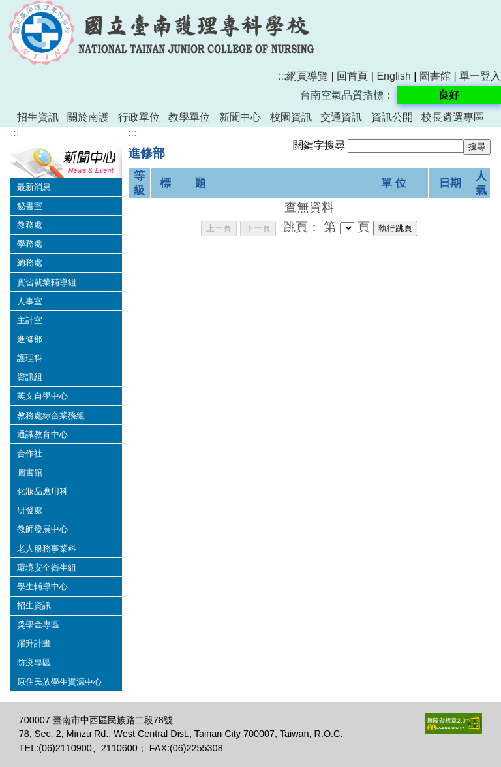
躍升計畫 (34, 643)
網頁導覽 (307, 76)
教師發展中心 (42, 529)
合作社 (29, 453)
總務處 (29, 263)
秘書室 (29, 206)
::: (282, 76)
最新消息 (34, 187)
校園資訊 (291, 117)
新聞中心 (240, 117)
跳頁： (301, 227)
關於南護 (88, 117)
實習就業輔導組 (46, 282)
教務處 (29, 225)
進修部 (29, 339)
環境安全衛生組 (46, 567)
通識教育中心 (42, 434)
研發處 (29, 510)
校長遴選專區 (452, 117)
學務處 (29, 244)
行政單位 (139, 117)
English (393, 76)
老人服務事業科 (46, 549)
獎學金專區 (38, 624)
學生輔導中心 (42, 586)
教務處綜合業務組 (51, 415)
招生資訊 (38, 117)
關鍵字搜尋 (319, 145)
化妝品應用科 (42, 491)
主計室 (29, 320)
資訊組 (29, 377)
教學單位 (189, 117)
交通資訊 (341, 117)
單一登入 (480, 76)
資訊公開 (392, 117)
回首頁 (352, 76)
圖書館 (435, 76)
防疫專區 (34, 662)
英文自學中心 (42, 396)
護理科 (29, 358)
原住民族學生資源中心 (59, 682)
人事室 (29, 301)
